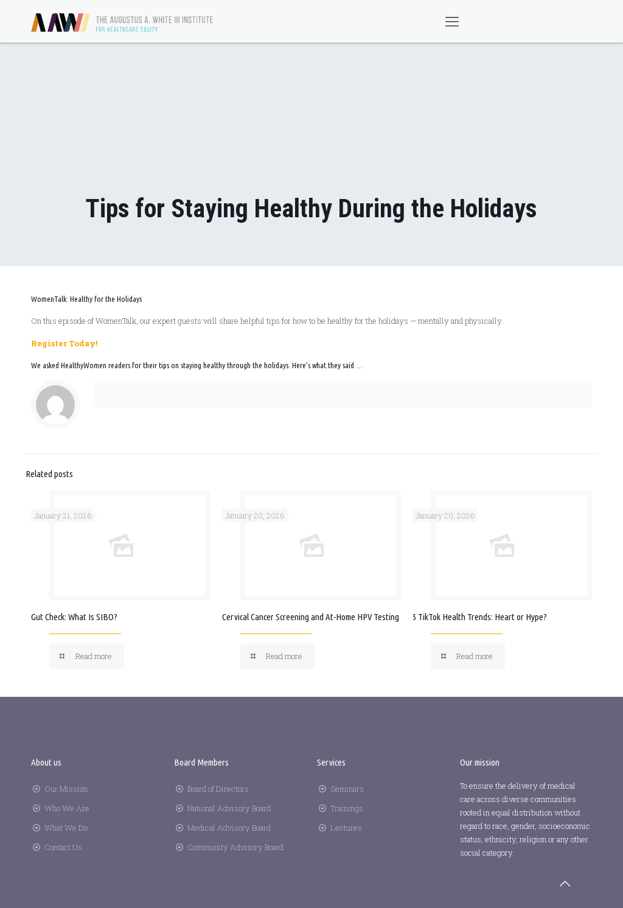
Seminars (347, 788)
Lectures (346, 827)
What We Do (66, 827)
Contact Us (63, 847)
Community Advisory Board (235, 847)
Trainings (346, 808)
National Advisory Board (229, 808)
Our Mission (66, 788)
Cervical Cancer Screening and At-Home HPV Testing (310, 617)
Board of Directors (218, 788)
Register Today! (64, 343)
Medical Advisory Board (229, 827)
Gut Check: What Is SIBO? (74, 617)
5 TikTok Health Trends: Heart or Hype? (479, 617)
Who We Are (66, 808)
